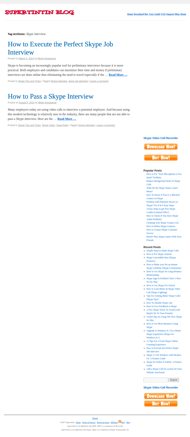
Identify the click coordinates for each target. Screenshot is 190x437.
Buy (146, 14)
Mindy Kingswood (46, 58)
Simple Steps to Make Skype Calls (163, 250)
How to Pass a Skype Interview (50, 96)
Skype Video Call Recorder (160, 138)
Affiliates (114, 422)
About (183, 14)
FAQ (163, 14)
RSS (121, 422)
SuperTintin (62, 125)
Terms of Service (88, 422)
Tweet (95, 418)
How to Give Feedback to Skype (162, 306)
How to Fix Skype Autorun (159, 254)
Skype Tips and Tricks (29, 81)
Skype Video (48, 125)
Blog (177, 14)
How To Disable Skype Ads (159, 302)
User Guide (154, 14)
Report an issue (103, 422)
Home (130, 14)
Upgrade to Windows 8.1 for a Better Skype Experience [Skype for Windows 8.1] (164, 334)
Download (139, 14)
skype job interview (78, 81)
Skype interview (59, 81)
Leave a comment (99, 81)
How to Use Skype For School (161, 285)
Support (170, 14)
